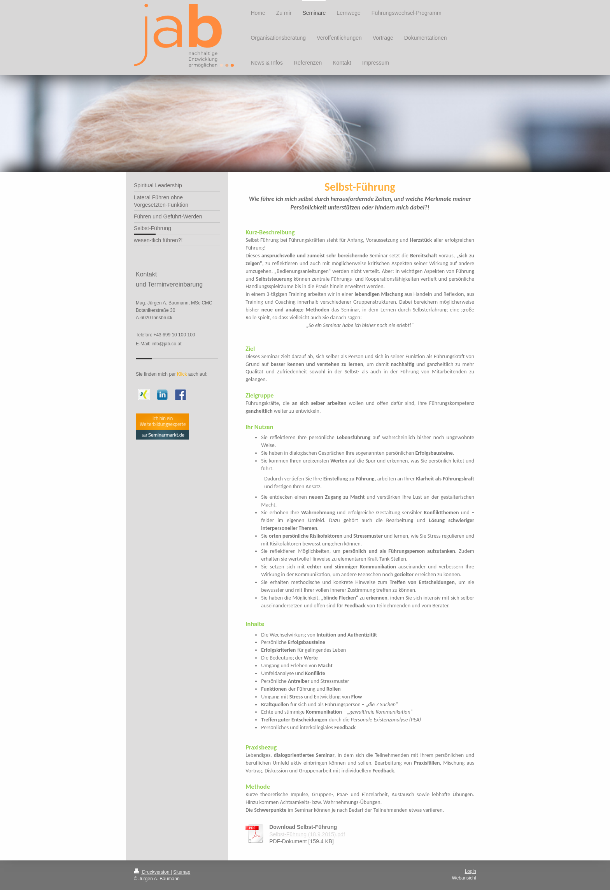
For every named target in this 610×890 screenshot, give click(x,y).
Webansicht (464, 878)
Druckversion (152, 872)
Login (470, 871)
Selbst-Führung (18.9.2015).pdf (307, 834)
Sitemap (181, 872)
